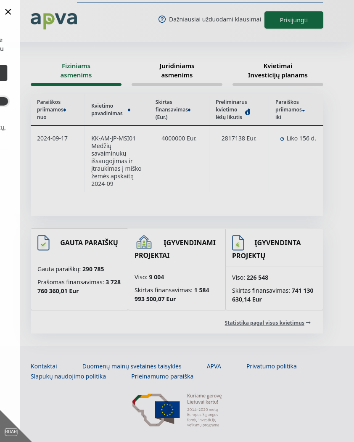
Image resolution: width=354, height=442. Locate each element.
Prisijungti (294, 20)
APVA (214, 366)
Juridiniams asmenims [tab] (177, 70)
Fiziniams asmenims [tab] (76, 70)
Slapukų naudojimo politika (68, 376)
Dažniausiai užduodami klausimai (210, 19)
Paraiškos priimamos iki (290, 109)
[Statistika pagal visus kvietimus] (268, 322)
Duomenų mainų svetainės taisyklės (132, 366)
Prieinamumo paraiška (162, 376)
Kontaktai (44, 366)
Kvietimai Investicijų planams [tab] (278, 70)
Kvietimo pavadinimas (110, 109)
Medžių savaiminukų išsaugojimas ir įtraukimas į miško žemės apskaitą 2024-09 (116, 165)
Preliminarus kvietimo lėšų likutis (233, 109)
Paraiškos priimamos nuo (51, 109)
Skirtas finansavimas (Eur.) (173, 109)
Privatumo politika (271, 366)
